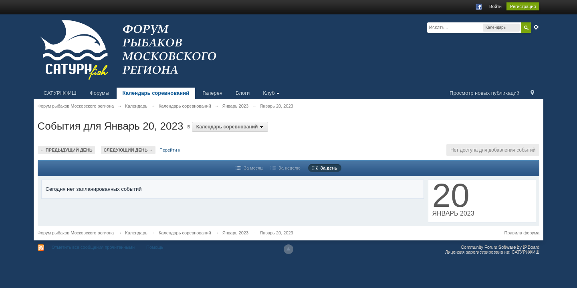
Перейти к (169, 150)
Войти (495, 6)
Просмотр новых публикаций (484, 93)
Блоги (243, 93)
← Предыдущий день (66, 150)
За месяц (249, 168)
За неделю (285, 168)
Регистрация (523, 6)
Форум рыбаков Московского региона (76, 232)
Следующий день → (128, 150)
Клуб (271, 93)
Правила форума (521, 232)
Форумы (99, 93)
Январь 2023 (235, 232)
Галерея (212, 93)
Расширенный (536, 27)
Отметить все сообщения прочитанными (93, 247)
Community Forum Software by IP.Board (500, 246)
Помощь (154, 247)
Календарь (136, 232)
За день (324, 168)
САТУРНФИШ (60, 93)
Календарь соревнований (156, 93)
